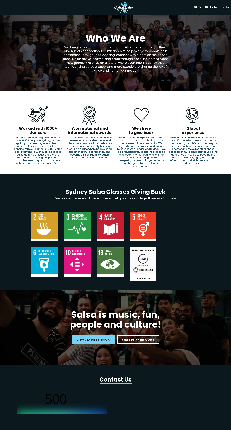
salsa (198, 7)
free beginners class (138, 340)
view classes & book (93, 340)
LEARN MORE (143, 278)
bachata (211, 7)
